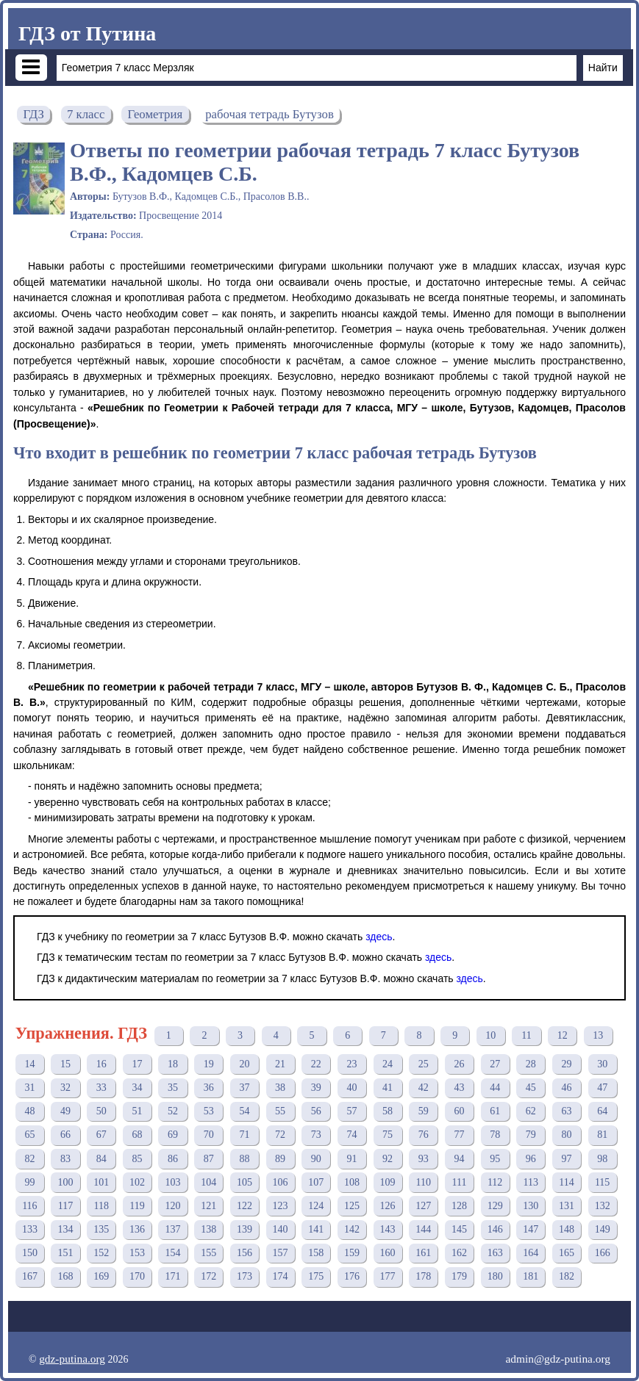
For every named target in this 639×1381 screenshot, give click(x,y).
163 (495, 1252)
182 (566, 1276)
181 (530, 1276)
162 (459, 1252)
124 (316, 1205)
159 (352, 1252)
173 (244, 1276)
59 (423, 1111)
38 (280, 1087)
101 (101, 1182)
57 (351, 1111)
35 (173, 1087)
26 (459, 1064)
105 (244, 1182)
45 (531, 1087)
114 (566, 1182)
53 (209, 1111)
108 (352, 1182)
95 (495, 1158)
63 (566, 1111)
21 (280, 1064)
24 (387, 1064)
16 (101, 1064)
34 (137, 1087)
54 (244, 1111)
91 (351, 1158)
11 (526, 1035)
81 (602, 1134)
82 (29, 1158)
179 (459, 1276)
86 (173, 1158)
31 (29, 1087)
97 (566, 1158)
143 (388, 1229)
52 (173, 1111)
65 (29, 1134)
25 (423, 1064)
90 (316, 1158)
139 (244, 1229)
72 (280, 1134)
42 (423, 1087)
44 (495, 1087)
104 (208, 1182)
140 (280, 1229)
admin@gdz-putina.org (557, 1358)
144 (423, 1229)
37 (244, 1087)
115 (602, 1182)
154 (173, 1252)
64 (602, 1111)
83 (65, 1158)
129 (495, 1205)
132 (602, 1205)
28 (531, 1064)
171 (173, 1276)
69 (173, 1134)
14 (29, 1064)
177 (388, 1276)
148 (566, 1229)
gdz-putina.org (72, 1358)
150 (30, 1252)
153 (137, 1252)
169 (101, 1276)
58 (387, 1111)
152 (101, 1252)
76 (423, 1134)
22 (316, 1064)
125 (352, 1205)
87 (209, 1158)
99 (29, 1182)
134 (66, 1229)
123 (280, 1205)
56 (316, 1111)
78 (495, 1134)
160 (388, 1252)
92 (387, 1158)
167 (30, 1276)
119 (136, 1205)
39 (316, 1087)
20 (244, 1064)
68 (137, 1134)
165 (566, 1252)
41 (387, 1087)
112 (495, 1182)
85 (137, 1158)
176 (352, 1276)
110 (423, 1182)
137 (173, 1229)
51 (137, 1111)
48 (29, 1111)
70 (209, 1134)
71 (244, 1134)
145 (459, 1229)
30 (602, 1064)
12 (562, 1035)
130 (530, 1205)
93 (423, 1158)
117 (65, 1205)
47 (602, 1087)
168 (66, 1276)
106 (280, 1182)
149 (602, 1229)
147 (530, 1229)
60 (459, 1111)
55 (280, 1111)
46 (566, 1087)
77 (459, 1134)
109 (388, 1182)
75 (387, 1134)
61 (495, 1111)
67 (101, 1134)
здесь (378, 936)
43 (459, 1087)
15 (65, 1064)
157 (280, 1252)
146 (495, 1229)
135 (101, 1229)
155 (208, 1252)
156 (244, 1252)
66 (65, 1134)
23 (351, 1064)
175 (316, 1276)
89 (280, 1158)
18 (173, 1064)
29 (566, 1064)
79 (531, 1134)
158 (316, 1252)
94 (459, 1158)
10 (490, 1035)
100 (66, 1182)
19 (209, 1064)
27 (495, 1064)
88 (244, 1158)
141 (316, 1229)
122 (244, 1205)
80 (566, 1134)
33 (101, 1087)
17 (137, 1064)
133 (30, 1229)
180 (495, 1276)
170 (137, 1276)
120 (173, 1205)
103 (173, 1182)
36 (209, 1087)
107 (316, 1182)
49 (65, 1111)
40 (351, 1087)
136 (137, 1229)
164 (530, 1252)
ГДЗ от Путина (87, 33)
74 (351, 1134)
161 (423, 1252)
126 (388, 1205)
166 (602, 1252)
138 (208, 1229)
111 (458, 1182)
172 (208, 1276)
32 (65, 1087)
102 (137, 1182)
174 (280, 1276)
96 (531, 1158)
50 (101, 1111)
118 (100, 1205)
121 (208, 1205)
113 (531, 1182)
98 (602, 1158)
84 (101, 1158)
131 (566, 1205)
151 (66, 1252)
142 (352, 1229)
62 (531, 1111)
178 (423, 1276)
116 (29, 1205)
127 (423, 1205)
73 (316, 1134)
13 (598, 1035)
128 (459, 1205)
